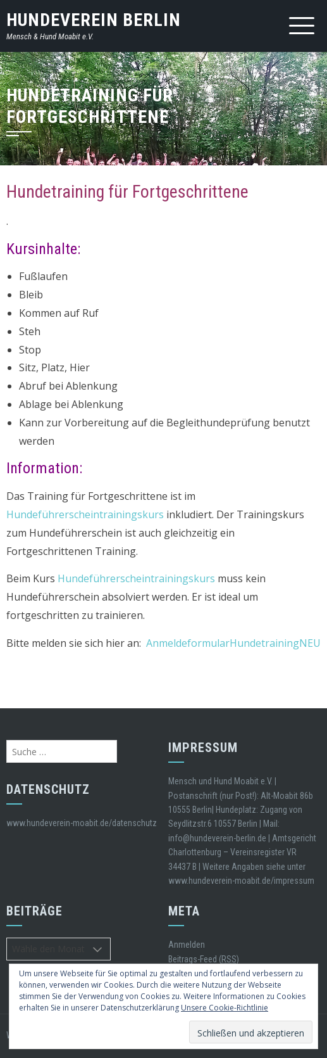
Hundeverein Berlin (93, 20)
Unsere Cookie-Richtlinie (224, 1007)
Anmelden (186, 945)
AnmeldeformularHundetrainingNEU (233, 643)
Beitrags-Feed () (203, 959)
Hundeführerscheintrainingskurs (85, 514)
